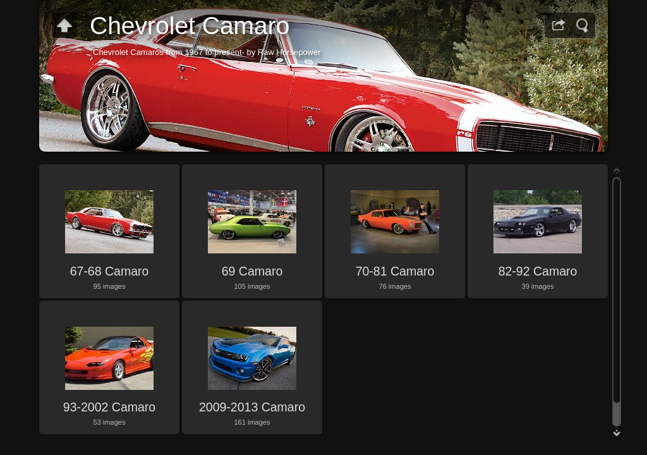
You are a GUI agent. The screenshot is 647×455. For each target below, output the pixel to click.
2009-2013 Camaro (252, 407)
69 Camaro (252, 271)
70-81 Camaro (395, 271)
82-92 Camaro (538, 271)
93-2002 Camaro (109, 407)
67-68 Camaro (109, 271)
